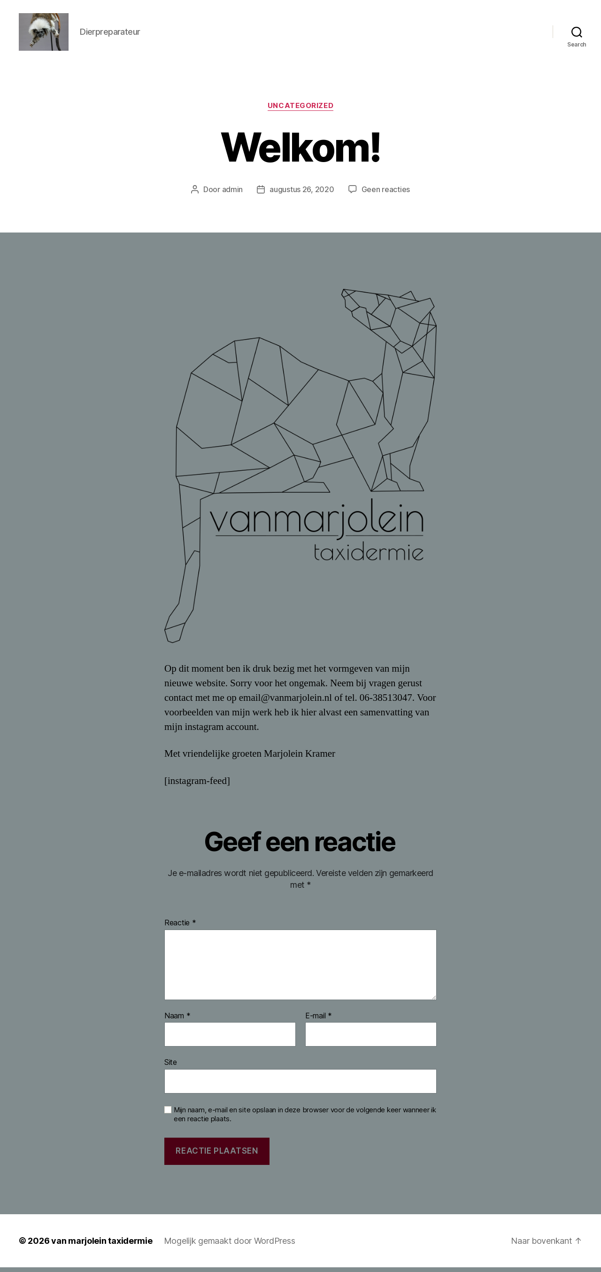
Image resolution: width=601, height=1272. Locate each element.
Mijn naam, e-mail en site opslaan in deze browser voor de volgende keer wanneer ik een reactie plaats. (305, 1119)
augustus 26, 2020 (302, 194)
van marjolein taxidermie (102, 1245)
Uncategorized (300, 110)
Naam (177, 1020)
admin (232, 194)
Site (170, 1066)
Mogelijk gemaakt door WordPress (229, 1245)
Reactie (180, 927)
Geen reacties (386, 194)
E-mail (318, 1020)
